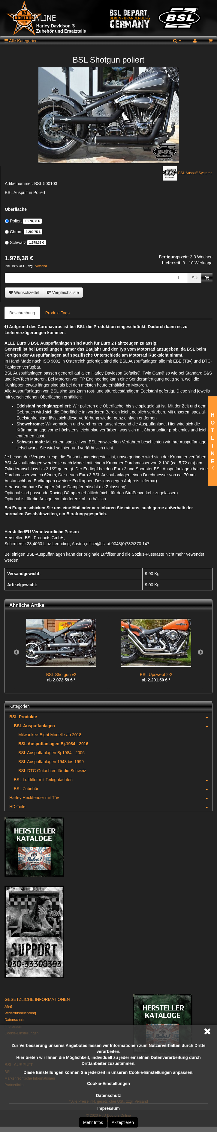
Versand (41, 266)
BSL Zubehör (113, 788)
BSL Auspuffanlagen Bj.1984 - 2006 (51, 752)
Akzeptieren (123, 1122)
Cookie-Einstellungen (108, 1083)
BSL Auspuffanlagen (113, 725)
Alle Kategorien (21, 40)
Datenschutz (108, 1095)
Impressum (108, 1108)
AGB (8, 1006)
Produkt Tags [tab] (57, 312)
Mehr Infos (93, 1122)
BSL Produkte (110, 716)
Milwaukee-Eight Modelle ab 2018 (49, 734)
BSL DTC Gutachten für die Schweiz (52, 770)
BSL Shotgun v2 (61, 674)
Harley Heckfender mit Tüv (110, 797)
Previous (16, 652)
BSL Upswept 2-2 (156, 674)
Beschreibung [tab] (22, 312)
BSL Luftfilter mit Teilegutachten (113, 779)
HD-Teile (110, 806)
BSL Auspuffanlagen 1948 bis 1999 (51, 761)
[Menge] (96, 278)
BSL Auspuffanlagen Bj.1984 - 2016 (53, 743)
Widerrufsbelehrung (20, 1013)
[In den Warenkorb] (206, 278)
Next (200, 652)
